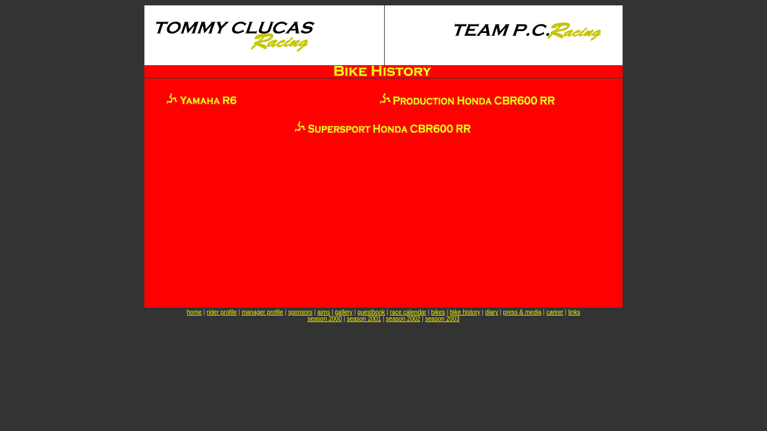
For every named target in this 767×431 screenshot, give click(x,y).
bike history (465, 312)
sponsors (300, 312)
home (194, 312)
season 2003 (442, 318)
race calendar (408, 312)
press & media (522, 312)
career (554, 312)
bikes (438, 312)
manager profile (262, 312)
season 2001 (364, 318)
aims (324, 312)
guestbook (371, 312)
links (574, 312)
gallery (343, 312)
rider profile (222, 312)
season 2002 (403, 318)
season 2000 (324, 318)
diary (492, 312)
